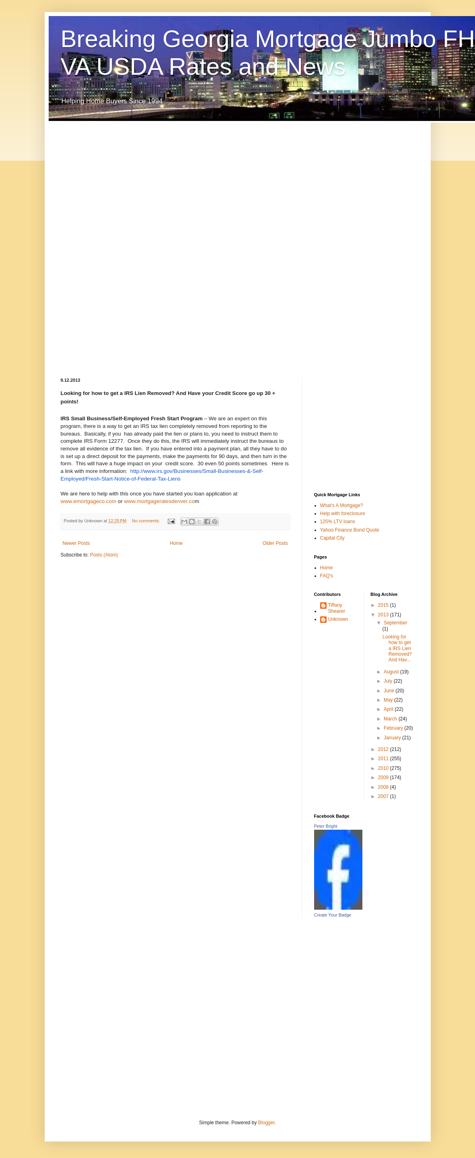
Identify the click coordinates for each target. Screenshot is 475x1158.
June (389, 691)
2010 (384, 768)
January (393, 738)
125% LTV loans (337, 521)
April (389, 709)
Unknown (338, 619)
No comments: (146, 520)
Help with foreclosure (342, 513)
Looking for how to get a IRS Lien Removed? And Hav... (397, 648)
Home (176, 543)
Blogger (266, 1122)
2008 (384, 787)
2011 (384, 758)
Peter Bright (325, 826)
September (395, 623)
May (389, 700)
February (394, 728)
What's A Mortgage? (341, 505)
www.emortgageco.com (89, 501)
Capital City (332, 538)
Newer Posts (76, 543)
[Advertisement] (93, 243)
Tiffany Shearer (336, 608)
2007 (384, 796)
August (392, 672)
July (389, 681)
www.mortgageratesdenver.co (159, 501)
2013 (384, 615)
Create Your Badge (333, 914)
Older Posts (275, 543)
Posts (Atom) (104, 555)
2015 (384, 605)
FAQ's (326, 576)
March (391, 719)
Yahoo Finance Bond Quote (349, 530)
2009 (384, 777)
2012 (384, 749)
